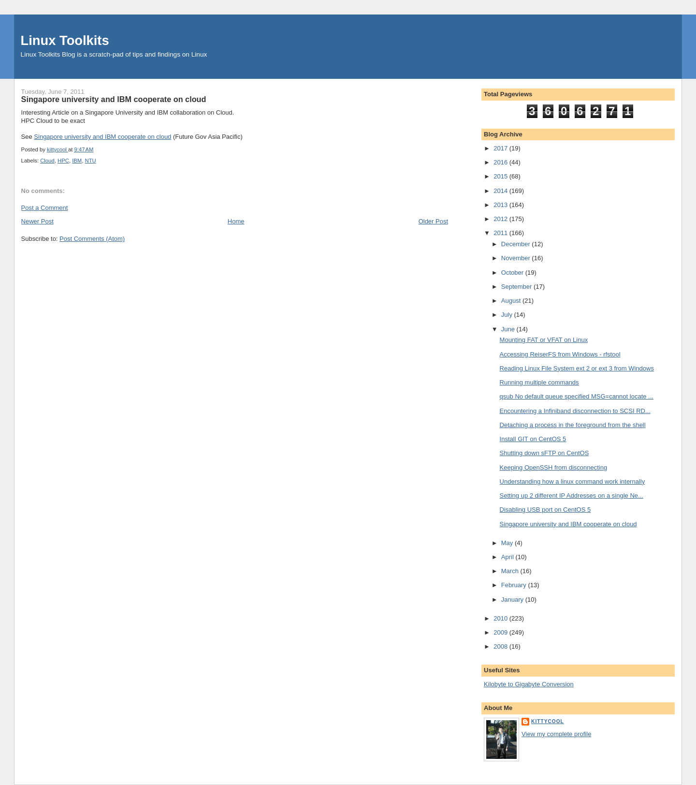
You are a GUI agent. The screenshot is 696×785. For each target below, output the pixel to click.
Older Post (433, 221)
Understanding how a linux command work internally (572, 481)
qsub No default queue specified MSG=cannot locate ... (576, 396)
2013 (501, 204)
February (514, 585)
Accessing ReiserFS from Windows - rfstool (560, 354)
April (508, 557)
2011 (501, 233)
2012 (501, 218)
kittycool (547, 721)
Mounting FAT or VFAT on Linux (544, 339)
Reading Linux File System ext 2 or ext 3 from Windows (577, 368)
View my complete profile (556, 734)
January (513, 599)
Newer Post (37, 221)
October (513, 272)
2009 (501, 632)
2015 (501, 176)
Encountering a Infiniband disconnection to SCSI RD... (575, 411)
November (516, 258)
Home (236, 221)
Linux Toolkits (65, 40)
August (511, 300)
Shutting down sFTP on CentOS (544, 453)
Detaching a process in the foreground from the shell (573, 425)
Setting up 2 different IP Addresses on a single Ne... (571, 495)
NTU (90, 160)
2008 (501, 646)
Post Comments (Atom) (92, 238)
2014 (501, 190)
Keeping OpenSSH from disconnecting (554, 467)
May (508, 543)
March (511, 571)
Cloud (47, 160)
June (509, 329)
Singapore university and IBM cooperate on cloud (102, 136)
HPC (63, 160)
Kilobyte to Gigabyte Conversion (529, 684)
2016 (501, 162)
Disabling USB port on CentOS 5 (545, 509)
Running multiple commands (539, 382)
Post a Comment (44, 207)
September (517, 286)
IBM (77, 160)
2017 (501, 148)
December (516, 244)
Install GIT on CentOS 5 (533, 439)
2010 (501, 618)
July (507, 314)
